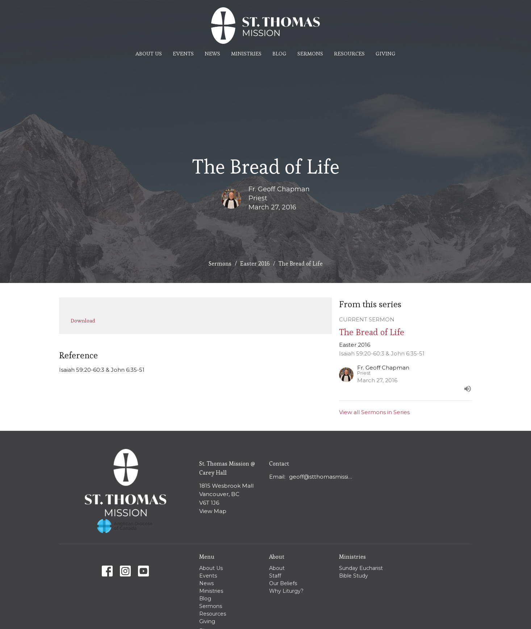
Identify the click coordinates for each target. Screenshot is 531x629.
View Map (212, 511)
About (277, 568)
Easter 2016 (255, 263)
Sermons (310, 53)
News (212, 53)
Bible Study (353, 575)
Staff (275, 575)
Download (83, 320)
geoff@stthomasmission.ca (322, 476)
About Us (148, 53)
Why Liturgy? (286, 591)
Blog (279, 53)
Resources (349, 53)
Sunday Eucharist (361, 568)
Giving (386, 53)
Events (183, 53)
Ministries (246, 53)
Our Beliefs (283, 583)
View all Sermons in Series (374, 412)
